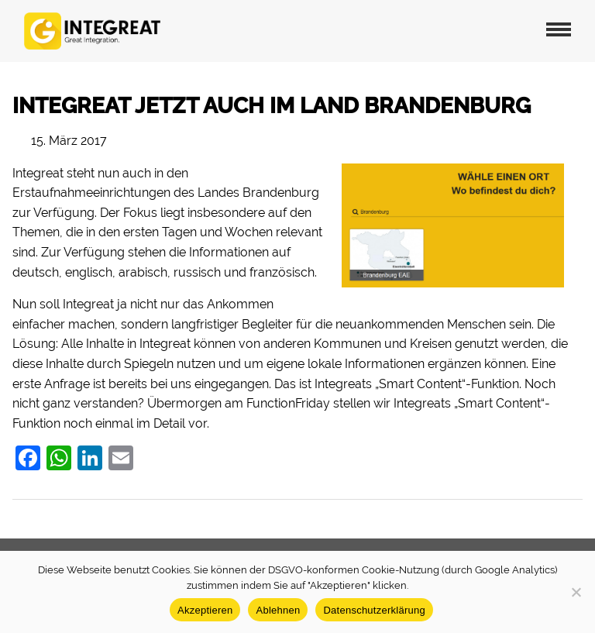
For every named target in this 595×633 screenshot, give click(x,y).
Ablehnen (278, 610)
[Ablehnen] (575, 592)
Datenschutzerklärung (374, 610)
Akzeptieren (204, 610)
